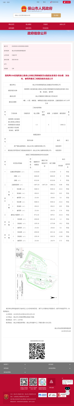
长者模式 (67, 2)
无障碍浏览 (55, 2)
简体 (38, 2)
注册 (4, 2)
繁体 (44, 2)
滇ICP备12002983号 (15, 399)
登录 (8, 2)
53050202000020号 (31, 399)
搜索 (56, 15)
